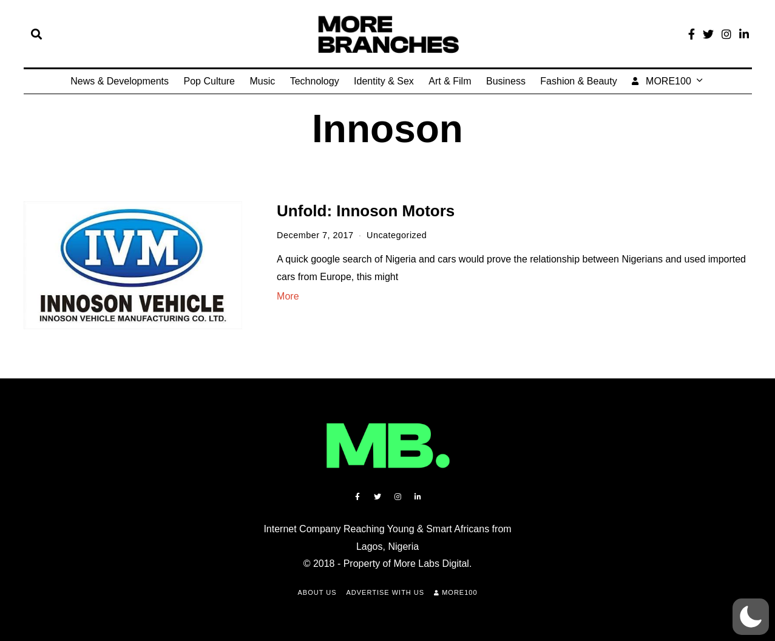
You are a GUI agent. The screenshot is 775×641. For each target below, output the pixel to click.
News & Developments (119, 81)
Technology (314, 81)
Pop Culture (209, 81)
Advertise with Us (386, 592)
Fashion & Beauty (578, 81)
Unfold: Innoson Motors (366, 211)
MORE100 (661, 81)
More (288, 296)
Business (506, 81)
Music (262, 81)
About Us (316, 592)
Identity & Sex (384, 81)
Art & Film (449, 81)
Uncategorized (397, 235)
